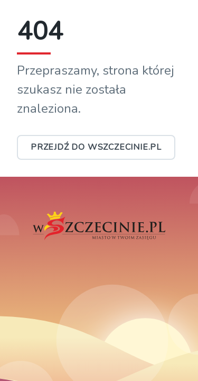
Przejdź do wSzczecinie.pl (96, 147)
